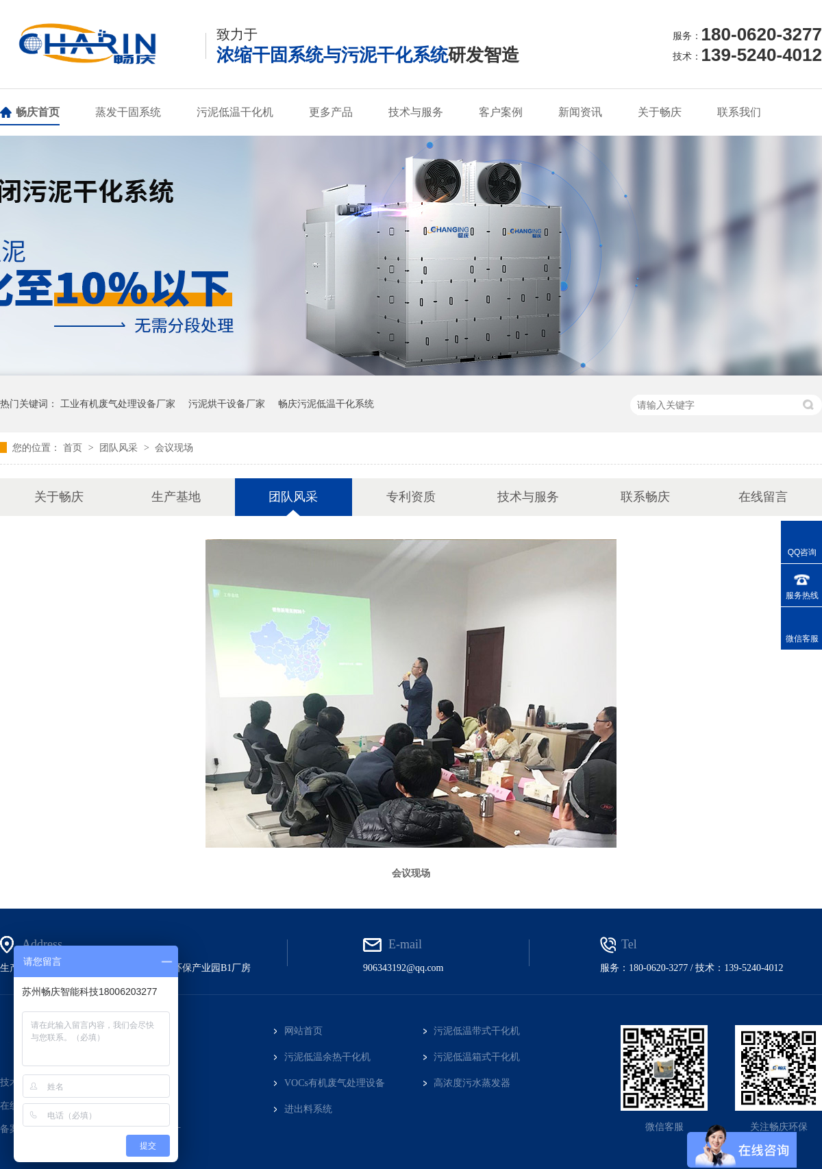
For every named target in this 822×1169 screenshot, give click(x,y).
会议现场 (174, 447)
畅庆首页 (38, 112)
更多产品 (331, 112)
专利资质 (411, 497)
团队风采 (119, 447)
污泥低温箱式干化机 (477, 1057)
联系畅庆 (645, 497)
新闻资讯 (580, 112)
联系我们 (739, 112)
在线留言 (763, 497)
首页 (74, 447)
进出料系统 (308, 1109)
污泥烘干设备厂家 (226, 403)
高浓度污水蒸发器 (472, 1083)
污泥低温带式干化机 (477, 1031)
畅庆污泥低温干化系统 (326, 403)
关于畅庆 (660, 112)
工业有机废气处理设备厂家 (117, 403)
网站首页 (303, 1031)
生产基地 (176, 497)
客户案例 (501, 112)
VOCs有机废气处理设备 (334, 1083)
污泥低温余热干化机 (327, 1057)
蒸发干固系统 (128, 112)
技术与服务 (415, 112)
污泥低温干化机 (235, 112)
